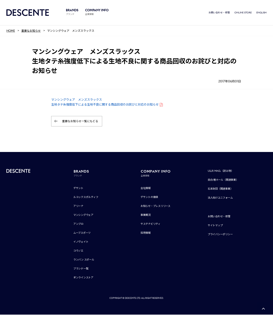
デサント (78, 188)
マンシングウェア (83, 215)
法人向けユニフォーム (220, 198)
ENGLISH (261, 12)
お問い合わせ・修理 (219, 12)
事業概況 (146, 215)
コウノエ (78, 251)
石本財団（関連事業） (220, 189)
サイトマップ (215, 225)
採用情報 (146, 233)
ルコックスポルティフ (85, 197)
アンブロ (78, 224)
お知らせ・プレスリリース (155, 206)
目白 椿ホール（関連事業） (223, 180)
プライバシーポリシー (220, 234)
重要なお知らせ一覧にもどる (80, 121)
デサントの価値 (149, 197)
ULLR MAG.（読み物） (221, 171)
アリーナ (78, 206)
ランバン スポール (83, 260)
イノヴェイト (81, 242)
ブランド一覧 (81, 269)
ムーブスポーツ (82, 233)
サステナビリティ (150, 224)
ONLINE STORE (243, 12)
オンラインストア (83, 277)
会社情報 (146, 188)
